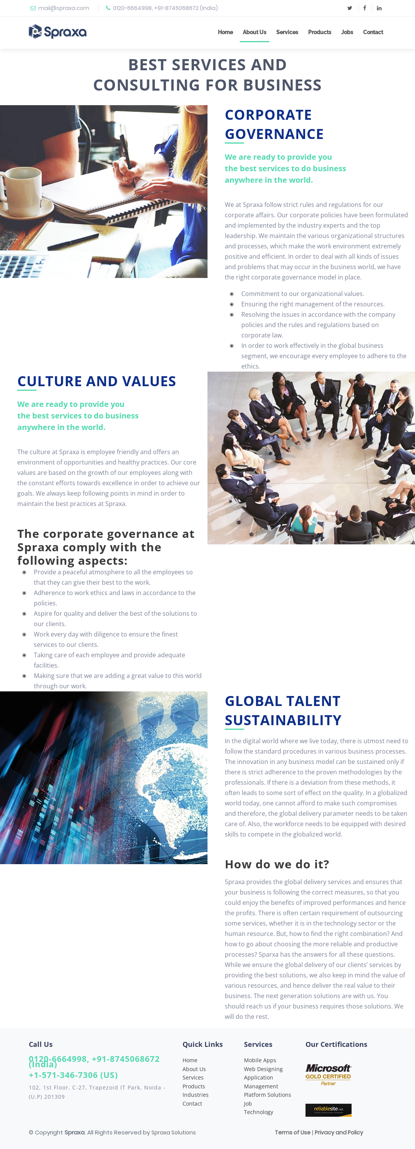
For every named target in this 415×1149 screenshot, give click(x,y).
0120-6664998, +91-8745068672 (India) (165, 8)
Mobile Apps (260, 1060)
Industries (196, 1094)
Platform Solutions (267, 1094)
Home (225, 32)
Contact (373, 32)
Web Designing (263, 1069)
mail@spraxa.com (63, 8)
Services (287, 32)
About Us (254, 32)
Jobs (347, 32)
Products (319, 32)
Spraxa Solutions (173, 1132)
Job (248, 1103)
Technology (258, 1112)
